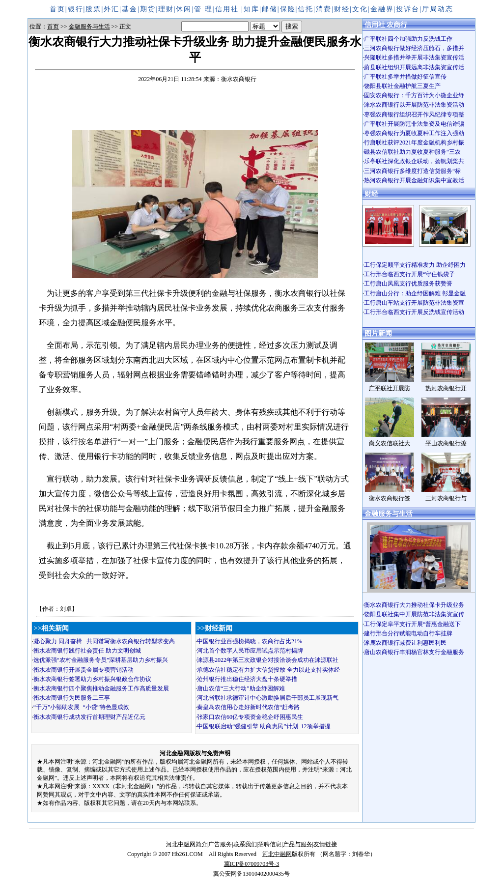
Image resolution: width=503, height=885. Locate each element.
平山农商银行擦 (446, 443)
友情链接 (325, 844)
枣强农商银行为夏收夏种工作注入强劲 (414, 133)
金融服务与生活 (89, 26)
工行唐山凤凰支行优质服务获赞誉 (408, 283)
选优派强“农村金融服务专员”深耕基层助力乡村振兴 (100, 660)
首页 (57, 9)
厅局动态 (437, 9)
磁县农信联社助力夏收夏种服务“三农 (412, 151)
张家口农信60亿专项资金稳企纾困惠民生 (250, 717)
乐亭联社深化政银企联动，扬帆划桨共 (414, 161)
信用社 (228, 9)
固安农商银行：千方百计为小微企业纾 (414, 95)
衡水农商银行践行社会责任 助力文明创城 (87, 650)
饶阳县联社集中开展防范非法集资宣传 (414, 614)
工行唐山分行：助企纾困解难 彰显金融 (415, 293)
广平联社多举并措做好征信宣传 (405, 76)
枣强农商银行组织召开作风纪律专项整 (414, 114)
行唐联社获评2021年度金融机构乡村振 (414, 142)
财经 (342, 9)
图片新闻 (378, 333)
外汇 (111, 9)
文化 (360, 9)
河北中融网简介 (186, 844)
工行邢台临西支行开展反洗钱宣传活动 (414, 312)
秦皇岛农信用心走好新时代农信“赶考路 (248, 707)
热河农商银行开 (446, 388)
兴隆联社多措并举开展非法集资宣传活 (414, 57)
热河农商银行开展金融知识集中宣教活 (414, 180)
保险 (288, 9)
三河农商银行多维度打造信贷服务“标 (412, 171)
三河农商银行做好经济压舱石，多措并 (414, 48)
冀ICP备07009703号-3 (251, 863)
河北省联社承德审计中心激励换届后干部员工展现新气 (267, 697)
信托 (305, 9)
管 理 (203, 9)
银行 (76, 9)
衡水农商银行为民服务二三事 (71, 697)
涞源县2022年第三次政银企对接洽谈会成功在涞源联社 (267, 660)
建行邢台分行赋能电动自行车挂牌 (408, 633)
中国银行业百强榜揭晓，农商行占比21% (249, 641)
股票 (93, 9)
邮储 (270, 9)
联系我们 (245, 844)
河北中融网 (277, 854)
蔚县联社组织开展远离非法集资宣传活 (414, 67)
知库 (251, 9)
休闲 (184, 9)
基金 (130, 9)
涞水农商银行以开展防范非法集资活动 (414, 104)
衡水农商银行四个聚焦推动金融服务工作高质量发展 (101, 688)
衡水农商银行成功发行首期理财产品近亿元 (89, 717)
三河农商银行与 (446, 498)
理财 (166, 9)
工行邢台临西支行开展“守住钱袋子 (412, 274)
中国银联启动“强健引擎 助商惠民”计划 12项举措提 (264, 726)
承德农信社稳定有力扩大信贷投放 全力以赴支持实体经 (268, 669)
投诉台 (407, 9)
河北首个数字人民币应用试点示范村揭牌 (250, 650)
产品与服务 (297, 844)
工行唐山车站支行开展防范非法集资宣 (414, 302)
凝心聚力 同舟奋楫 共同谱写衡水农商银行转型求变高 (104, 641)
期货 (148, 9)
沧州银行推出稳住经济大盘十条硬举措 (247, 679)
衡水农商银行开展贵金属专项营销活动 (83, 669)
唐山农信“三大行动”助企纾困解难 (241, 688)
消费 (324, 9)
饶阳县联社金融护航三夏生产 (402, 86)
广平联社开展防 (389, 388)
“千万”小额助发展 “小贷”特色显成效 (81, 707)
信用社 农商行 (386, 25)
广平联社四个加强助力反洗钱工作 (408, 38)
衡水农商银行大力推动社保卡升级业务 (414, 604)
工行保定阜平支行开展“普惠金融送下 (412, 624)
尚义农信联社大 (389, 443)
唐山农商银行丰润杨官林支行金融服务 (414, 652)
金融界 (382, 9)
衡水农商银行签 (389, 498)
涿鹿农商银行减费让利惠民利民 (405, 642)
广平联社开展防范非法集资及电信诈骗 (414, 123)
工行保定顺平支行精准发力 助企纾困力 (415, 264)
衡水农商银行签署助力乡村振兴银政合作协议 (92, 679)
